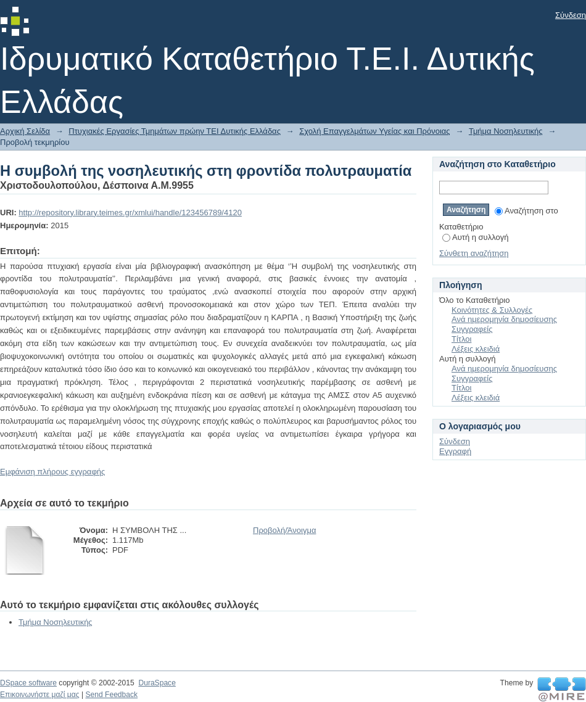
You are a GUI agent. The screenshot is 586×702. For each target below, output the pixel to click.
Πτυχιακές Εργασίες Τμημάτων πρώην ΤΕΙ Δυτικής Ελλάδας (174, 131)
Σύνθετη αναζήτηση (474, 253)
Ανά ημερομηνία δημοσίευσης (504, 319)
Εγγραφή (455, 451)
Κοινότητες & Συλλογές (492, 310)
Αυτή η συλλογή (475, 237)
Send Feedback (111, 694)
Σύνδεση (570, 15)
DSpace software (28, 683)
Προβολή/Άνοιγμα (284, 530)
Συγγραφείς (472, 329)
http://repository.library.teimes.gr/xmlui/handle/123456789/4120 (130, 212)
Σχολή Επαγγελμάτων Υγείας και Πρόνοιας (374, 131)
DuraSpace (156, 683)
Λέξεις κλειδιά (476, 348)
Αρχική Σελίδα (25, 131)
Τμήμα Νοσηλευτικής (506, 131)
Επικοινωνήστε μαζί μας (40, 694)
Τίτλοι (461, 339)
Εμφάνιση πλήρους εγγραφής (52, 471)
